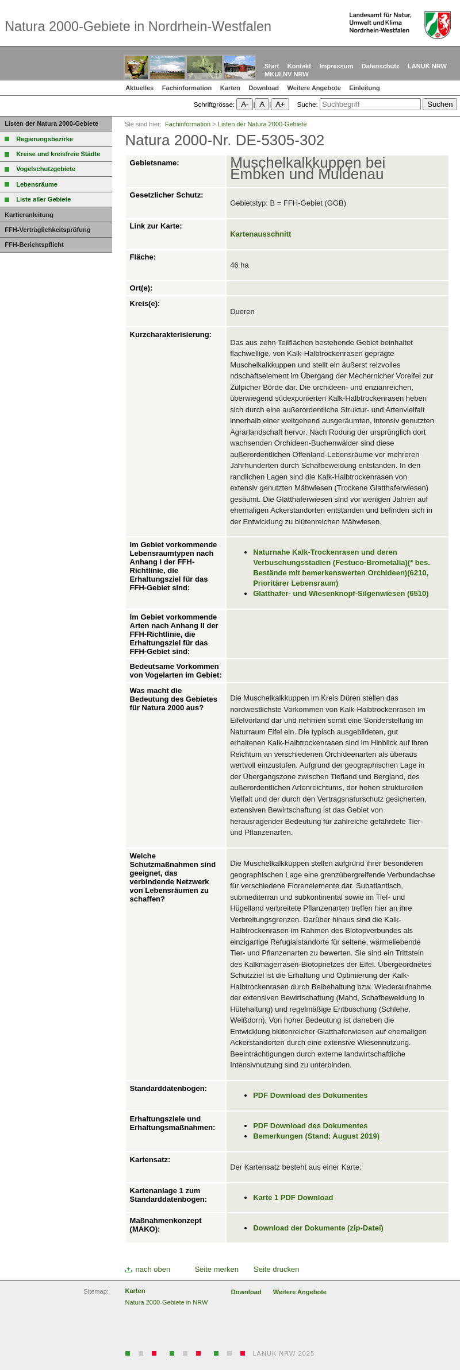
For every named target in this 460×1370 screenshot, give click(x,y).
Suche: (307, 104)
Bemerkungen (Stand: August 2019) (316, 1136)
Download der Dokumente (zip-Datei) (318, 1228)
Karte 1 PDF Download (293, 1197)
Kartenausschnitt (260, 234)
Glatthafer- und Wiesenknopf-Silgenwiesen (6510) (340, 593)
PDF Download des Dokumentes (310, 1095)
